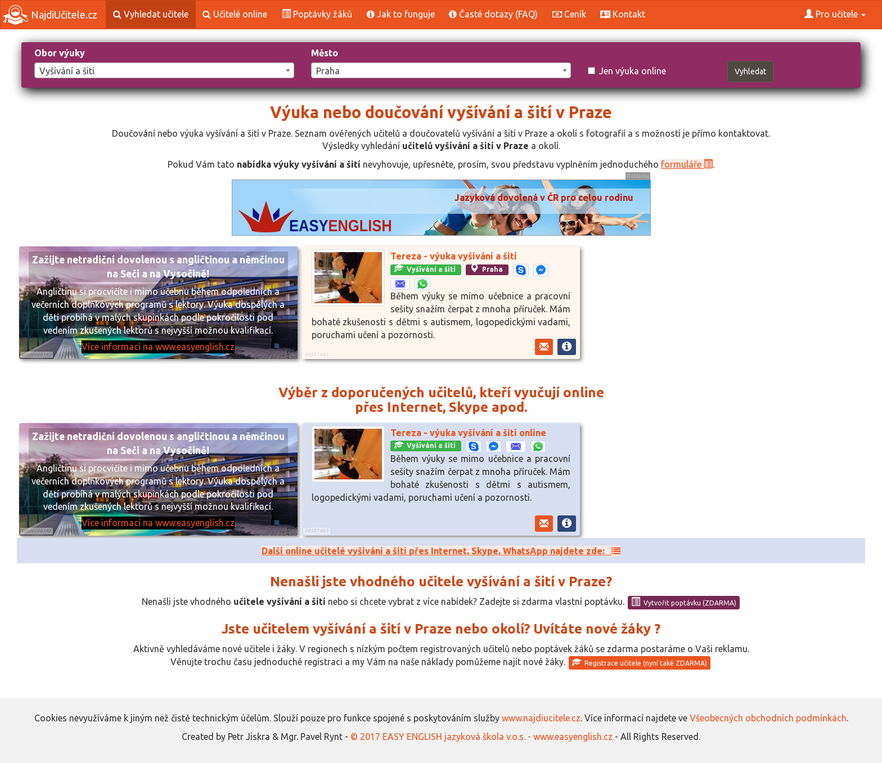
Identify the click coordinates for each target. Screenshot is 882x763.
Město (324, 53)
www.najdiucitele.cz (541, 718)
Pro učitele (835, 14)
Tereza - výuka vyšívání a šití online (468, 433)
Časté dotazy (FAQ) (493, 14)
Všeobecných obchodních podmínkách (768, 718)
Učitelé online (234, 14)
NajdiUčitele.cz (50, 15)
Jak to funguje (401, 14)
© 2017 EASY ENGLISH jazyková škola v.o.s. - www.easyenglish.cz (481, 736)
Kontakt (622, 14)
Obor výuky (59, 53)
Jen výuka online (627, 71)
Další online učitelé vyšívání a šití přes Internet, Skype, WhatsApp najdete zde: (441, 551)
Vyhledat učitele (150, 14)
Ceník (569, 14)
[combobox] (164, 70)
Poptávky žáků (317, 14)
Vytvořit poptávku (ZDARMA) (683, 602)
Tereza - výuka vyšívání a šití (453, 256)
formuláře (687, 164)
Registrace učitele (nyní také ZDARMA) (639, 662)
